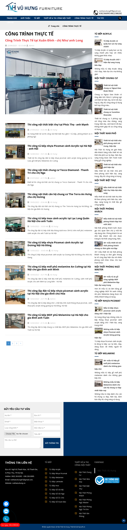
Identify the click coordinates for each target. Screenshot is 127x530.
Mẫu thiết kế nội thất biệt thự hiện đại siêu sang (113, 190)
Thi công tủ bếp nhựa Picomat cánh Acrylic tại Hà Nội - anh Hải (60, 147)
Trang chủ (12, 18)
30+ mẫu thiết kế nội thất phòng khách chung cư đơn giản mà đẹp (108, 245)
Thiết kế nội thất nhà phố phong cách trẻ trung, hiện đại (112, 143)
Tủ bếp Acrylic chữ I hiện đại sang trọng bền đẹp (107, 62)
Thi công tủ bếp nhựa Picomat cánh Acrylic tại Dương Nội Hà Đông (55, 244)
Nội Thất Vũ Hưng (107, 470)
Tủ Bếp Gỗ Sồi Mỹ (56, 489)
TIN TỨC (100, 18)
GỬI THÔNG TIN (52, 443)
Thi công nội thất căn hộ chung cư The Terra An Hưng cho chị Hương (60, 195)
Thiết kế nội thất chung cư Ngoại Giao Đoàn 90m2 (112, 88)
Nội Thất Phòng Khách (104, 210)
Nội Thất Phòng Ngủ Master (107, 268)
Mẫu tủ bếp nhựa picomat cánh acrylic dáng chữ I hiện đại (108, 311)
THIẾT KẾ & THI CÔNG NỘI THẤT (57, 18)
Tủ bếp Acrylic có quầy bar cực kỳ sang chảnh (113, 44)
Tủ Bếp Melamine (105, 353)
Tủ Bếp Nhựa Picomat (107, 300)
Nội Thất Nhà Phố (105, 133)
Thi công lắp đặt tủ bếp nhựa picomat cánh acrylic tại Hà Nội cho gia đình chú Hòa (58, 292)
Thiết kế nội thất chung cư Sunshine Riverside (112, 112)
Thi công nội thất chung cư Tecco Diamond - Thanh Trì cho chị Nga (58, 171)
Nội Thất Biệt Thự (105, 180)
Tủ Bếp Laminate (56, 481)
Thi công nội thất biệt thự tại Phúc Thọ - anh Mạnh (58, 124)
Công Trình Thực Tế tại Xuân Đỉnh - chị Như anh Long (44, 40)
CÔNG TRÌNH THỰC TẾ (84, 18)
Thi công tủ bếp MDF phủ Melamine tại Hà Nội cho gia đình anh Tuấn (58, 316)
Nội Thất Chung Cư (106, 78)
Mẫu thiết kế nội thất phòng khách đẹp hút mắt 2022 (113, 221)
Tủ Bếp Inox (54, 485)
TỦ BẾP (37, 18)
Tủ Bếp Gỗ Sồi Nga (56, 493)
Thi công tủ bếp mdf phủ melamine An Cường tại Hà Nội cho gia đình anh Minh (59, 268)
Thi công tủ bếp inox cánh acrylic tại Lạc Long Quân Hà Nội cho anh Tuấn (58, 220)
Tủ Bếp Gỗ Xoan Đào (57, 502)
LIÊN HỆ (10, 22)
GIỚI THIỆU (25, 18)
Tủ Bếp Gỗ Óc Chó (56, 498)
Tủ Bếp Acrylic (103, 33)
